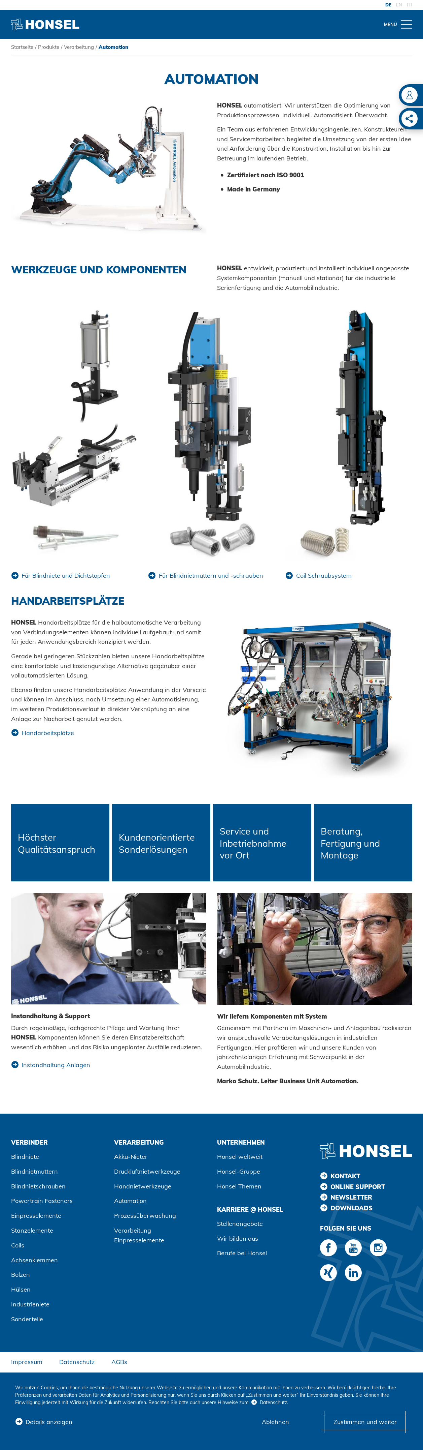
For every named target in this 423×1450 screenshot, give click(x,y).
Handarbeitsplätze (48, 733)
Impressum (26, 1362)
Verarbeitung (79, 47)
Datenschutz (77, 1362)
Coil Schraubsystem (324, 575)
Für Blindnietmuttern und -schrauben (211, 575)
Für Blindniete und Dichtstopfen (66, 575)
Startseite (22, 47)
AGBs (119, 1362)
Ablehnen (275, 1422)
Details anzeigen (49, 1422)
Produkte (48, 47)
